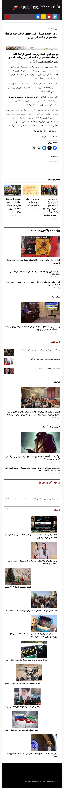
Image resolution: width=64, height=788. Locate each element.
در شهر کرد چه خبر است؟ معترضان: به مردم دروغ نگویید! (23, 683)
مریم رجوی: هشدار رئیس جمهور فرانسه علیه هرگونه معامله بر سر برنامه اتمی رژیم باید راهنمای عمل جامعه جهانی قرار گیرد (33, 58)
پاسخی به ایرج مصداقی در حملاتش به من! (46, 369)
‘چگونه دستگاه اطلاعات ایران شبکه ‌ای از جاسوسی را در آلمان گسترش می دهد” (33, 458)
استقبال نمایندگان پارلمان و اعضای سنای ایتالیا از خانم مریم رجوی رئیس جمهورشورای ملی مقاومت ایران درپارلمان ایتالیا (33, 413)
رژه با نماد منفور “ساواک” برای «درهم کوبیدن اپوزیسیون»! (41, 350)
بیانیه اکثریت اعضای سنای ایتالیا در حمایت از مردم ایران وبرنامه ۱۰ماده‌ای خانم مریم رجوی (32, 328)
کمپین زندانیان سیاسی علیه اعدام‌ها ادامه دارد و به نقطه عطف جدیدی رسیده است (32, 500)
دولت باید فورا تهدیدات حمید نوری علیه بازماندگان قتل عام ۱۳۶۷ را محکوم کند (35, 272)
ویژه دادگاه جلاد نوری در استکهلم (45, 230)
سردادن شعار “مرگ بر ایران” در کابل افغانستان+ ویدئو (22, 707)
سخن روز (56, 297)
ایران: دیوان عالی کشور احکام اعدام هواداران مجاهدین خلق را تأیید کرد (33, 261)
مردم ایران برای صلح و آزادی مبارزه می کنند (32, 202)
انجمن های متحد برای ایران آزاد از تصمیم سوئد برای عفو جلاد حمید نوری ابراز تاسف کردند (33, 283)
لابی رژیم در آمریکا (51, 427)
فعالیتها (57, 382)
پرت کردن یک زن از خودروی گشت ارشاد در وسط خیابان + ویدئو (25, 660)
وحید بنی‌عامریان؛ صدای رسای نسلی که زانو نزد (44, 359)
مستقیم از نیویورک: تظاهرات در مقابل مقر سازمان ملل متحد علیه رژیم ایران (12, 205)
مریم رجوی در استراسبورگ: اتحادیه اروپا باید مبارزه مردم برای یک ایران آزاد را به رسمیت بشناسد (49, 207)
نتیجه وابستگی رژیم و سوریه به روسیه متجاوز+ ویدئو (21, 730)
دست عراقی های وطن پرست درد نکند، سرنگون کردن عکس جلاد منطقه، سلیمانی (30, 611)
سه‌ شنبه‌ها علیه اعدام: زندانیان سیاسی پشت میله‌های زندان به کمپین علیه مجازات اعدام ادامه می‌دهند (32, 469)
